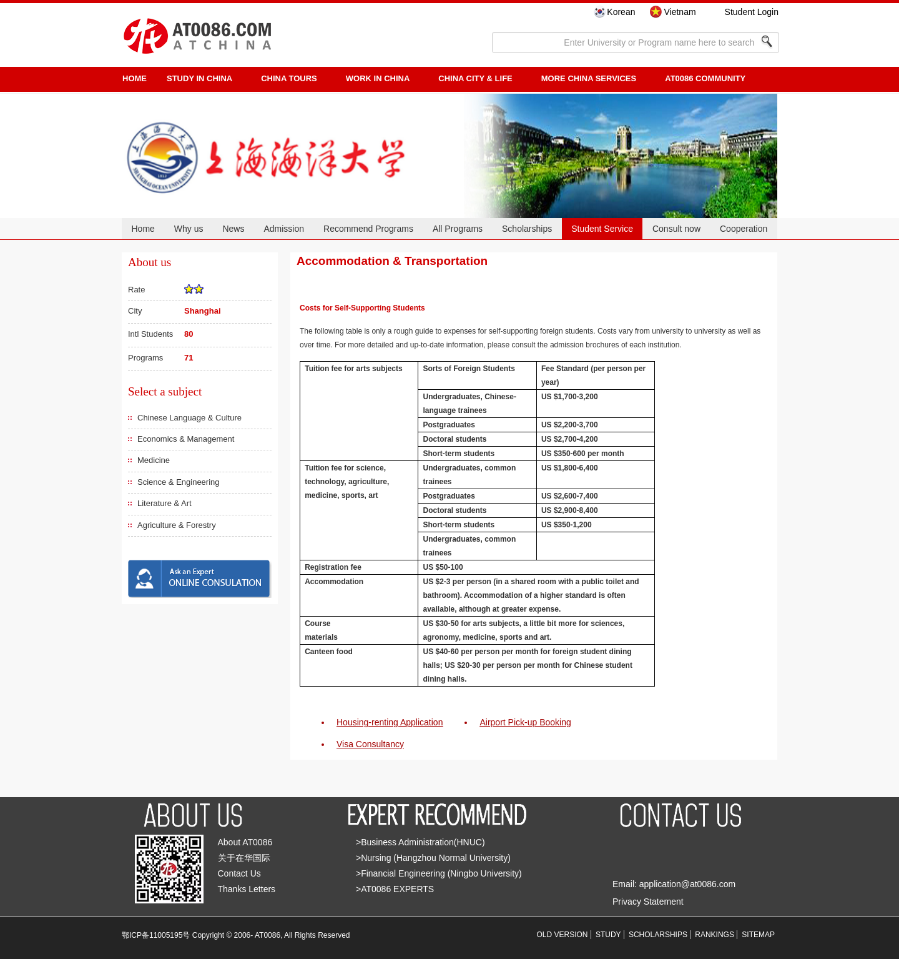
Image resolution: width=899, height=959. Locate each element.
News (233, 229)
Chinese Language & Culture (189, 417)
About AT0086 (245, 842)
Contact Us (239, 873)
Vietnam (679, 12)
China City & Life (475, 78)
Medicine (153, 460)
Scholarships (527, 229)
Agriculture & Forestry (176, 525)
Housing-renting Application (390, 722)
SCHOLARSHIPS (658, 934)
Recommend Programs (368, 229)
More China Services (588, 78)
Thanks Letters (247, 889)
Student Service (602, 229)
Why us (189, 229)
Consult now (676, 229)
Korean (621, 12)
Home (142, 229)
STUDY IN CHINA (199, 78)
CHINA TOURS (289, 78)
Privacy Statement (648, 902)
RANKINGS (714, 934)
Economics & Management (185, 439)
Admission (283, 229)
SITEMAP (758, 934)
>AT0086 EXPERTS (395, 889)
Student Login (752, 12)
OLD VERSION (562, 934)
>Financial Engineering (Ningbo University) (439, 873)
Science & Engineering (178, 482)
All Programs (458, 229)
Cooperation (743, 229)
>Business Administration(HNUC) (420, 842)
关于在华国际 (244, 858)
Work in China (378, 78)
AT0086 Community (705, 78)
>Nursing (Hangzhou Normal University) (433, 858)
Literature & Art (164, 503)
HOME (134, 78)
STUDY (608, 934)
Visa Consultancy (370, 744)
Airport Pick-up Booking (525, 722)
